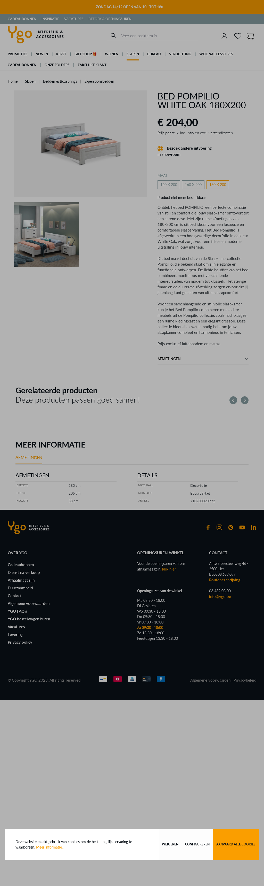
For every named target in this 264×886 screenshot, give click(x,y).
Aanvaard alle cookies (235, 844)
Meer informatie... (50, 847)
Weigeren (170, 844)
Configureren (197, 844)
